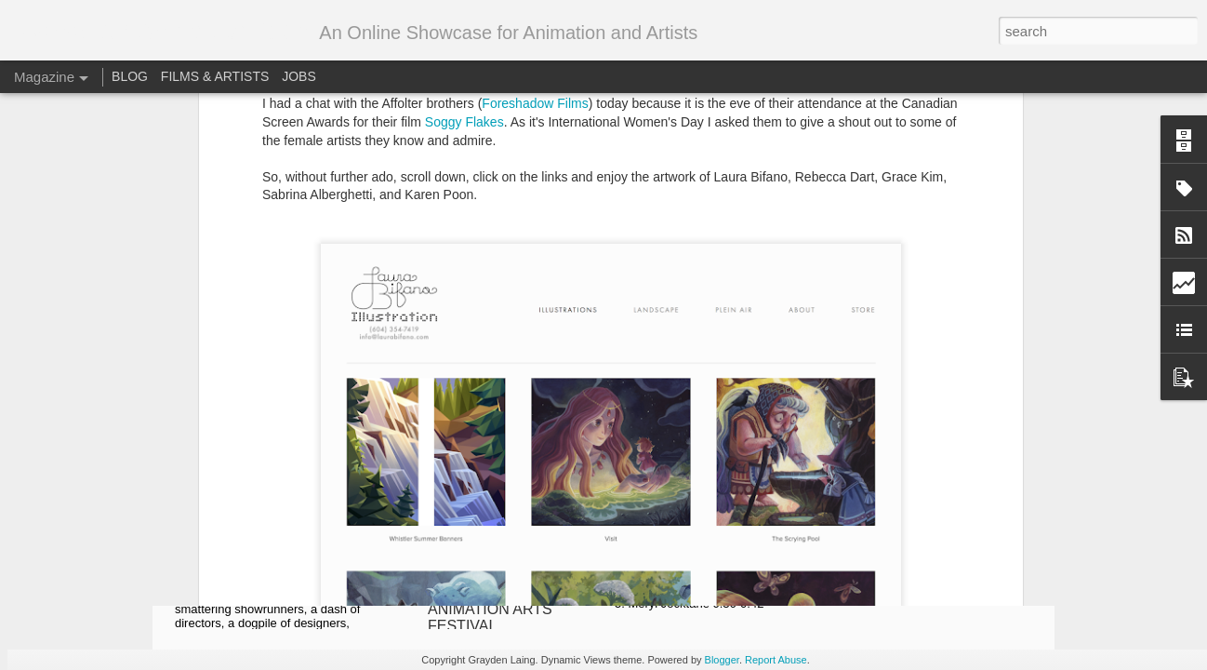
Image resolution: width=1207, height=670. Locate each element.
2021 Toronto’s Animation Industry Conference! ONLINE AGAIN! (277, 550)
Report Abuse (776, 659)
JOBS (299, 76)
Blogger (722, 659)
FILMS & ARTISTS (215, 76)
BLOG (130, 76)
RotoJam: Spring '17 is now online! (721, 338)
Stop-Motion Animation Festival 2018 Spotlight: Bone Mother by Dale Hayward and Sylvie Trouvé (942, 558)
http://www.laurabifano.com (402, 291)
